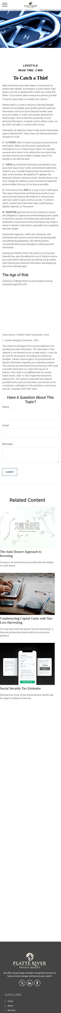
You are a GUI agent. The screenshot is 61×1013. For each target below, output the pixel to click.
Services (11, 1010)
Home (10, 1001)
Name (5, 407)
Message (7, 444)
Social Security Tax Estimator (20, 688)
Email (5, 425)
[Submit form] (9, 472)
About (10, 1006)
